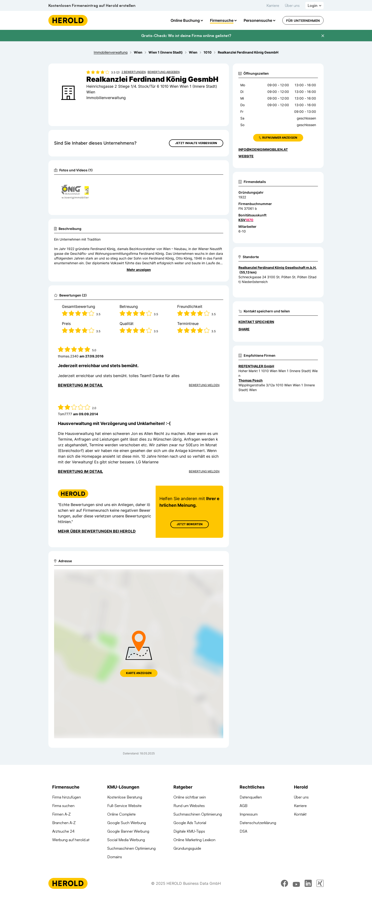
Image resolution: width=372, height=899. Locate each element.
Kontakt (300, 814)
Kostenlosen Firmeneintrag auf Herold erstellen (91, 5)
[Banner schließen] (323, 36)
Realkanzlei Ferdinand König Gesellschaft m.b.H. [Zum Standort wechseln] (277, 267)
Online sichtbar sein (189, 797)
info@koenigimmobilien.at (263, 149)
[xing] (320, 884)
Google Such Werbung (126, 822)
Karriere (272, 5)
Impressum (249, 814)
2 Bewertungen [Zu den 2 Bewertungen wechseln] (133, 72)
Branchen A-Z (64, 822)
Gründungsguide (187, 848)
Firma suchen (63, 805)
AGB (243, 805)
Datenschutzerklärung (258, 822)
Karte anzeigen (139, 673)
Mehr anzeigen (139, 270)
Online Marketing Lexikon (194, 839)
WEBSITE (246, 156)
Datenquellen (251, 797)
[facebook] (284, 884)
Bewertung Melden (204, 385)
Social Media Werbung (126, 839)
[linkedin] (308, 884)
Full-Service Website (124, 805)
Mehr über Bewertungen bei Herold (97, 531)
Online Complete (121, 814)
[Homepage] (68, 20)
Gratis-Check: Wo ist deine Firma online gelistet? (186, 35)
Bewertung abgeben (164, 72)
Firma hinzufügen (66, 797)
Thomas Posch (250, 380)
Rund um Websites (189, 805)
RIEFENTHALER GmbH (256, 366)
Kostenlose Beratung (124, 797)
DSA (243, 831)
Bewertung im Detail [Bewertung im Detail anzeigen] (80, 385)
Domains (114, 856)
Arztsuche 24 (63, 831)
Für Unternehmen (303, 20)
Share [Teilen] (244, 329)
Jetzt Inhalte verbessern (196, 143)
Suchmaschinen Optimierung (131, 848)
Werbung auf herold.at (70, 839)
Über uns (292, 5)
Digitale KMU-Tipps (189, 831)
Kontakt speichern (256, 322)
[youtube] (296, 884)
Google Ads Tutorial (189, 822)
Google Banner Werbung (128, 831)
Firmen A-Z (61, 814)
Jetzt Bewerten (190, 524)
